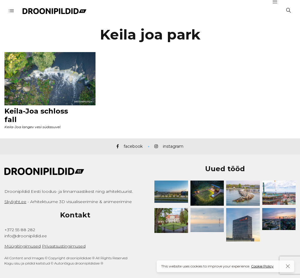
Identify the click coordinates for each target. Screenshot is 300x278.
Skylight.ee (15, 201)
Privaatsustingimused (64, 246)
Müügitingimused (22, 246)
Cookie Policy (262, 266)
